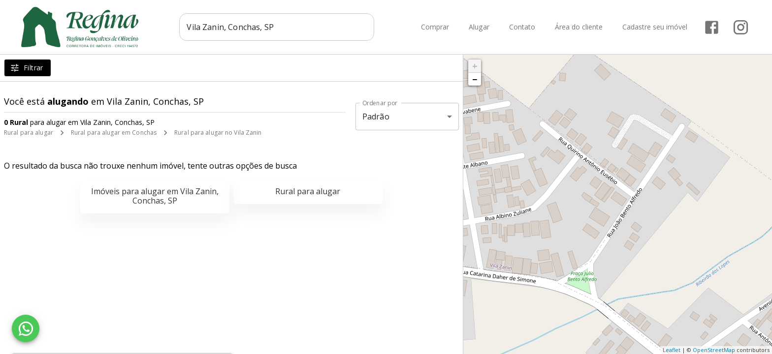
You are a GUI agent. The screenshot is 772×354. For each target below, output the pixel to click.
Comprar (435, 27)
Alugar (479, 27)
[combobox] (277, 27)
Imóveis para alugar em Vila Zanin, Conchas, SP (155, 196)
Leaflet (671, 350)
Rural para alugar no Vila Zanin (218, 132)
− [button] (474, 79)
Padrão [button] (375, 116)
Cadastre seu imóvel (654, 27)
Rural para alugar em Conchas (114, 132)
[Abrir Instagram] (740, 27)
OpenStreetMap (714, 350)
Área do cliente (579, 27)
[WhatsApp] (25, 328)
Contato (522, 27)
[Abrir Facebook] (711, 27)
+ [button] (475, 66)
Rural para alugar (28, 132)
